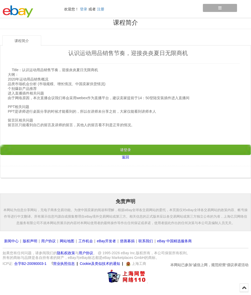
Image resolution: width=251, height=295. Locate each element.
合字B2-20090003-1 (30, 264)
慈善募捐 (127, 241)
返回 (125, 157)
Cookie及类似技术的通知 (100, 264)
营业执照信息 (64, 264)
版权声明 (30, 241)
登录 (83, 9)
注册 (100, 9)
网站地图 (67, 241)
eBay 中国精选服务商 (174, 241)
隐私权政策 (66, 253)
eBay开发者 (106, 241)
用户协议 (48, 241)
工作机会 (85, 241)
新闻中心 (11, 241)
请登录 (125, 150)
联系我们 (145, 241)
